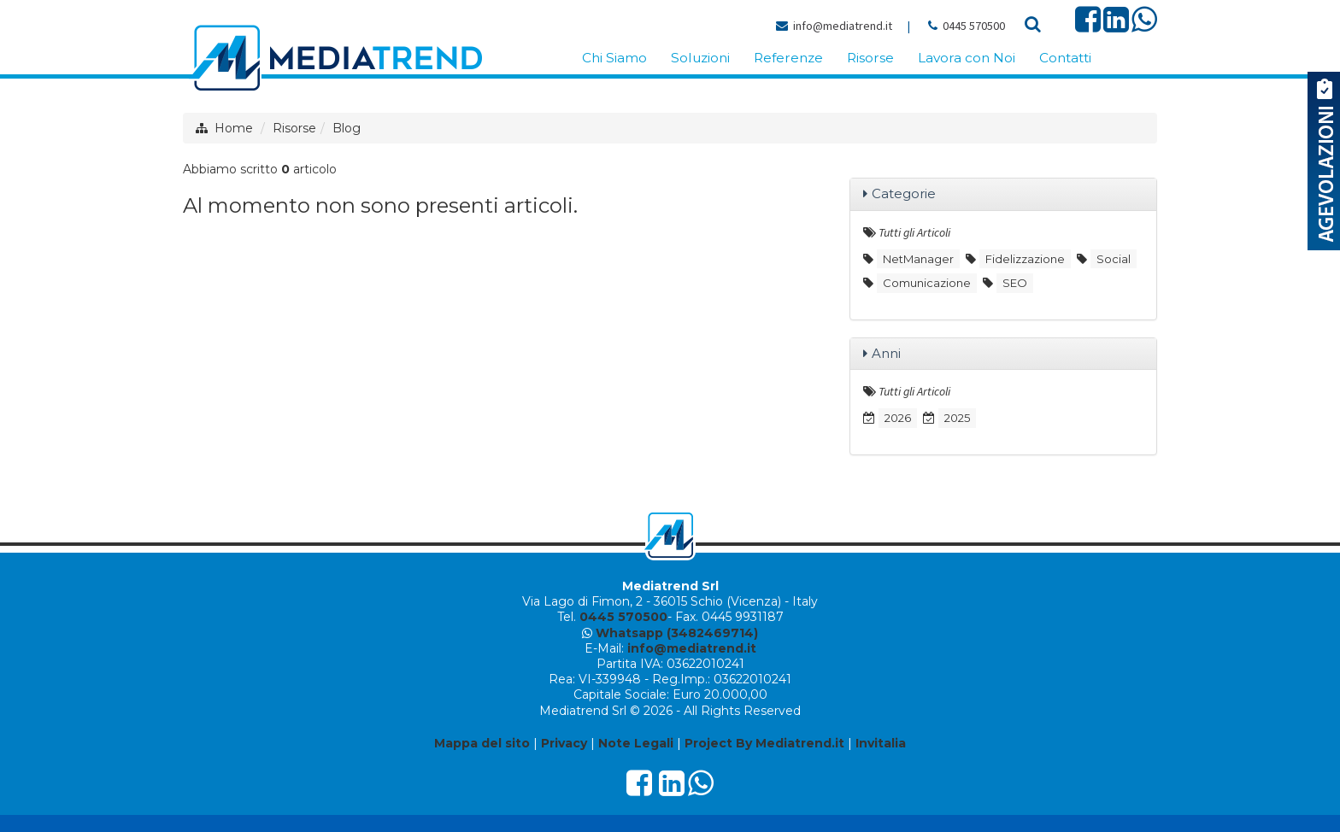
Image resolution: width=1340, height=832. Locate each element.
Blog (346, 128)
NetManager (918, 259)
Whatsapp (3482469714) (677, 633)
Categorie (904, 193)
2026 (898, 418)
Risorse (294, 128)
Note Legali (635, 743)
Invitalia (880, 743)
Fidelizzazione (1025, 259)
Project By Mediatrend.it (764, 743)
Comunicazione (927, 283)
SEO (1014, 283)
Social (1113, 259)
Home (234, 128)
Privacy (564, 743)
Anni (886, 353)
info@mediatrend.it (842, 25)
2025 (957, 418)
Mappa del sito (482, 743)
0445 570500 (974, 25)
